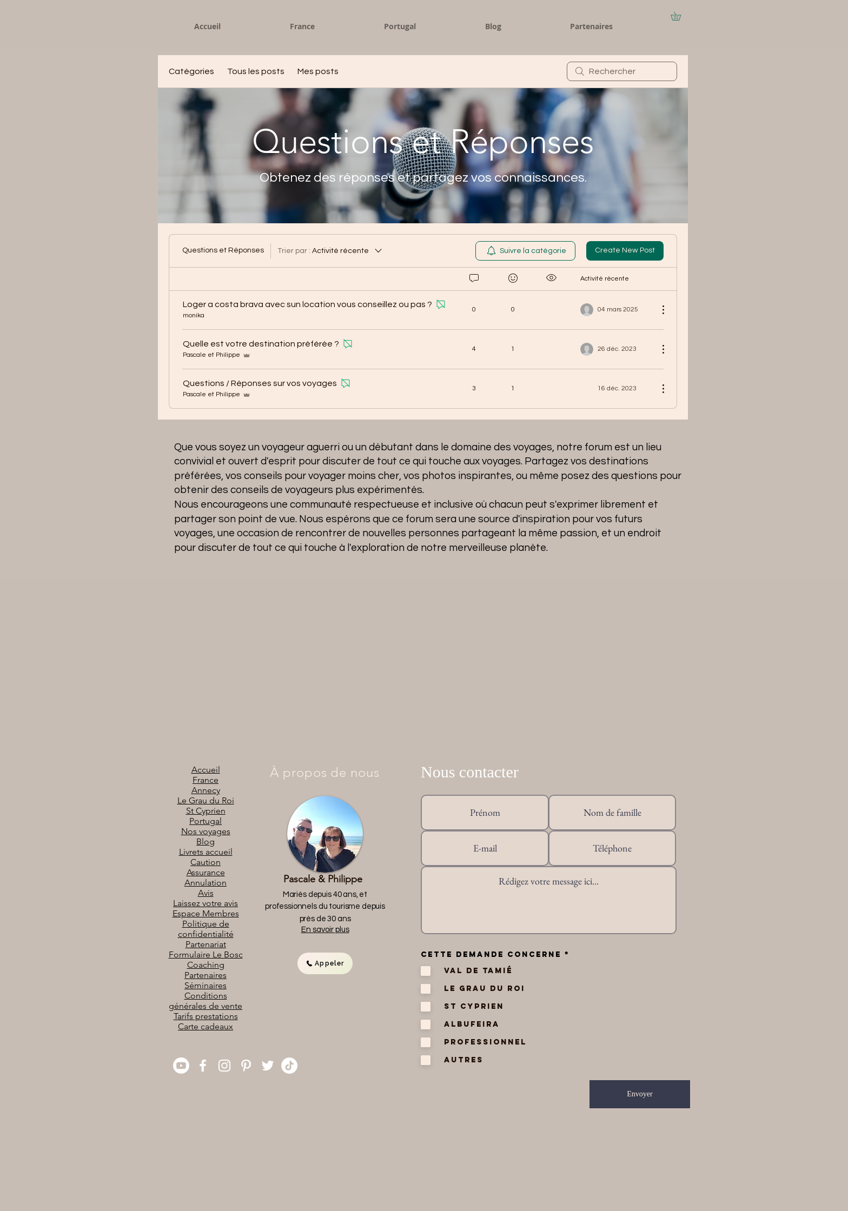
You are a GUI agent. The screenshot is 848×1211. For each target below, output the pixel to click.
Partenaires (205, 975)
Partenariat (206, 944)
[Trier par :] (330, 250)
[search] (622, 71)
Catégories (191, 71)
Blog (205, 841)
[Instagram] (224, 1065)
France (205, 780)
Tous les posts (255, 71)
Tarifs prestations (206, 1016)
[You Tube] (181, 1065)
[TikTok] (289, 1065)
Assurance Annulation (205, 877)
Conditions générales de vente (205, 1000)
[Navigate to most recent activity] (615, 349)
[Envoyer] (639, 1094)
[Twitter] (268, 1065)
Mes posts (318, 71)
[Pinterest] (246, 1065)
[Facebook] (203, 1065)
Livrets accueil (206, 852)
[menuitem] (525, 251)
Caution (205, 862)
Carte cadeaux (205, 1026)
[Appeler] (325, 963)
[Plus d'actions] (657, 309)
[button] (680, 16)
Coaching (205, 965)
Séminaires (205, 985)
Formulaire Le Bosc (206, 954)
